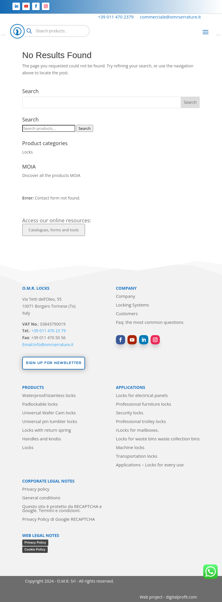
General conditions (41, 498)
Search (84, 128)
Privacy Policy (35, 542)
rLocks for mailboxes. (137, 430)
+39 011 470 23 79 (49, 330)
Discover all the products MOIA (51, 175)
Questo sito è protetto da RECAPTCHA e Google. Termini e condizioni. (62, 508)
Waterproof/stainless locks (49, 395)
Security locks (129, 413)
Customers (127, 313)
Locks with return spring (46, 430)
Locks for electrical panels (142, 395)
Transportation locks (136, 456)
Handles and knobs (41, 439)
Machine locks (130, 447)
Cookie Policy (35, 549)
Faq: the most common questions (150, 322)
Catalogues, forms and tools (54, 229)
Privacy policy (35, 489)
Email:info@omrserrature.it (47, 344)
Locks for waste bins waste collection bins (158, 439)
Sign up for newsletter (54, 363)
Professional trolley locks (141, 421)
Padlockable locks (40, 404)
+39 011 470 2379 (116, 17)
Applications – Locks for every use (150, 465)
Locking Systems (132, 305)
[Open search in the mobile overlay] (55, 31)
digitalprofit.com (181, 597)
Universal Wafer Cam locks (49, 413)
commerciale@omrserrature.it (170, 17)
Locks (27, 152)
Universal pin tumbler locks (49, 421)
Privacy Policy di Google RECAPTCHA (58, 519)
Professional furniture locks (143, 404)
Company (125, 296)
